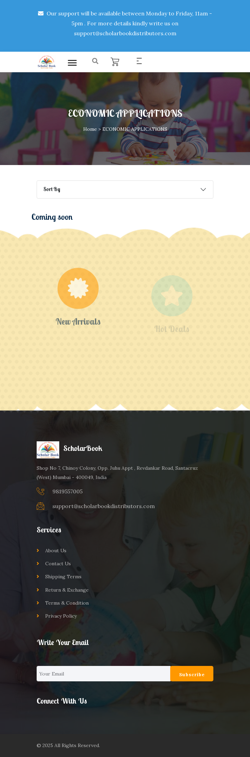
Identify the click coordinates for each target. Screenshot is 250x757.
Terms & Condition (67, 603)
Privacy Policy (61, 616)
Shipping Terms (63, 576)
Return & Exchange (67, 590)
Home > (92, 129)
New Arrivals (78, 326)
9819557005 (67, 491)
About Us (55, 550)
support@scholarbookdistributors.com (103, 506)
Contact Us (58, 563)
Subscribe (191, 674)
